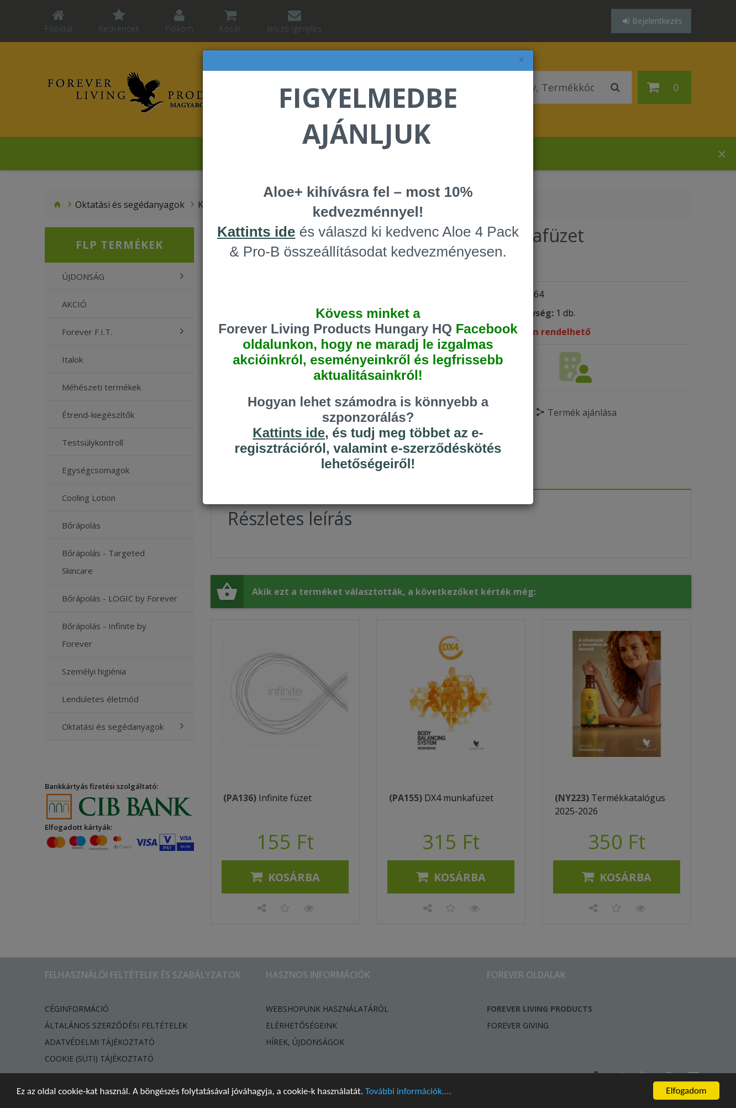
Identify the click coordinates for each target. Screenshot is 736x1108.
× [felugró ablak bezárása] (521, 60)
